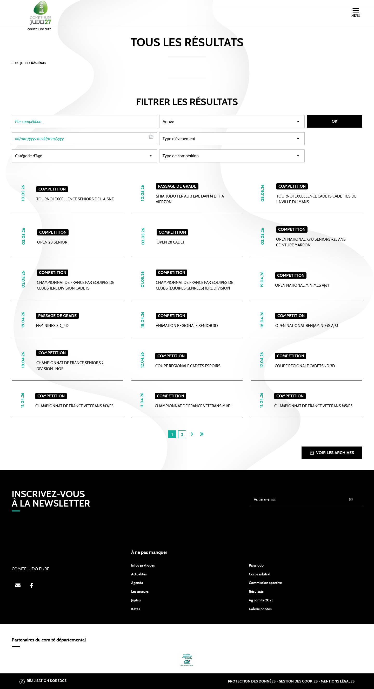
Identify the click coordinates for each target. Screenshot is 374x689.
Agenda (137, 583)
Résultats (256, 592)
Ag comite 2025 (261, 600)
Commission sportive (265, 583)
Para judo (256, 565)
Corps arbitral (259, 574)
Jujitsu (136, 600)
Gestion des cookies (298, 681)
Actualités (139, 574)
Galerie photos (260, 609)
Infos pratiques (143, 565)
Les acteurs (140, 592)
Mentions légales (338, 681)
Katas (135, 609)
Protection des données (252, 681)
